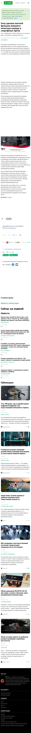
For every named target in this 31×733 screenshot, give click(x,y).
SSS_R (10, 242)
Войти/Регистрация (5, 695)
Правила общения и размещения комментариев (12, 725)
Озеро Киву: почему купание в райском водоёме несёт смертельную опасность (12, 497)
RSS (13, 252)
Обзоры (17, 3)
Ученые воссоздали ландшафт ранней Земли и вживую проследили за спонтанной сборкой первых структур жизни (15, 452)
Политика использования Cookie (9, 722)
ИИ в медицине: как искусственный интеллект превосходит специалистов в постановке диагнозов (14, 546)
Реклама (3, 720)
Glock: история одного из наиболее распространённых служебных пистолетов (14, 639)
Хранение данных (5, 373)
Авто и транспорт (5, 350)
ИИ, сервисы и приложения (13, 249)
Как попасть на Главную (6, 718)
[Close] (28, 11)
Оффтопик (4, 647)
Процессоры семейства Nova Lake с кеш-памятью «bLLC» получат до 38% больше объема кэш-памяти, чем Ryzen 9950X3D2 (15, 318)
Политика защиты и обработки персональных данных (14, 723)
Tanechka (5, 568)
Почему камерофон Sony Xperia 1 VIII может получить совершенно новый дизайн (15, 359)
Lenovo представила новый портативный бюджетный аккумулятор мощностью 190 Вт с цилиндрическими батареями (15, 332)
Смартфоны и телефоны (7, 362)
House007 (5, 614)
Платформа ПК (5, 322)
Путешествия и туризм (7, 506)
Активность (3, 707)
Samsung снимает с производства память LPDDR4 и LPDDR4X (15, 371)
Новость (8, 219)
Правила (3, 714)
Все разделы (4, 703)
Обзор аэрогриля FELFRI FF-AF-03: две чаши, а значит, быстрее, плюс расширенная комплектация (14, 593)
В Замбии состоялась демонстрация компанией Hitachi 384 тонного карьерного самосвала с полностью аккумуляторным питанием (15, 346)
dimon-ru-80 (6, 662)
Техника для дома (6, 601)
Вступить (5, 255)
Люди (2, 705)
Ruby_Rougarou (6, 427)
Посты (2, 701)
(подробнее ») (12, 228)
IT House (9, 197)
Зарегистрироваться (6, 693)
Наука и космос (5, 414)
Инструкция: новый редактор (8, 716)
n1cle (4, 520)
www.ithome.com (22, 151)
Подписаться (13, 255)
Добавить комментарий (10, 303)
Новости (23, 3)
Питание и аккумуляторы (7, 335)
